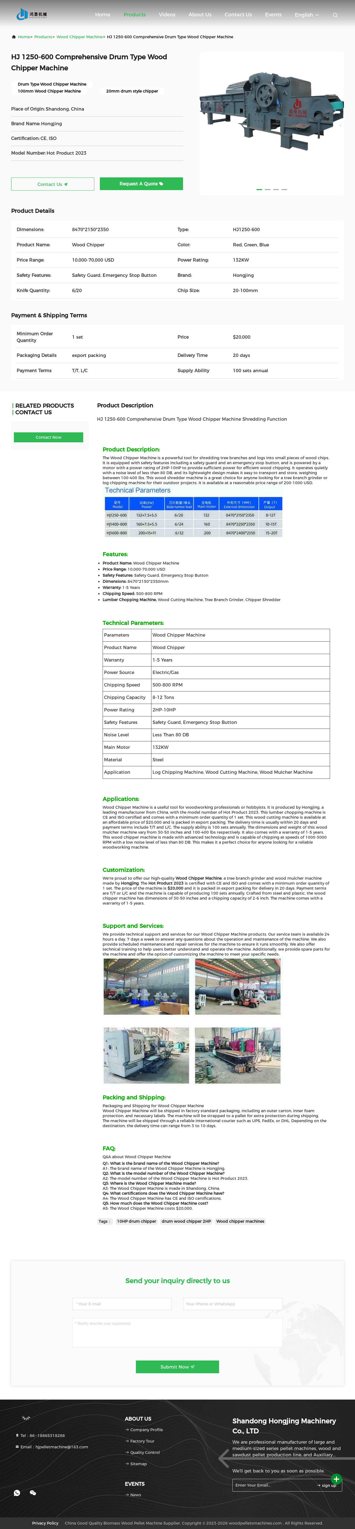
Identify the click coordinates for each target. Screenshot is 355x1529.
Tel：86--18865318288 (40, 1435)
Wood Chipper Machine (80, 36)
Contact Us (238, 15)
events (273, 15)
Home (102, 15)
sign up (326, 1485)
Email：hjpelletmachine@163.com (51, 1446)
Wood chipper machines (240, 1221)
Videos (167, 15)
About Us (200, 15)
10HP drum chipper (136, 1221)
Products (135, 15)
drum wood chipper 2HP (186, 1221)
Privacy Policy (45, 1523)
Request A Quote (141, 184)
